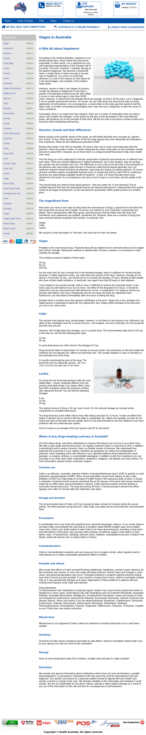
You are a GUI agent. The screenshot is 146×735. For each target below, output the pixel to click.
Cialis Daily (8, 63)
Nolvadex (7, 203)
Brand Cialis (8, 183)
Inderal (6, 233)
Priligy (6, 178)
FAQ (41, 21)
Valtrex (6, 78)
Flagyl (6, 43)
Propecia (7, 128)
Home (8, 21)
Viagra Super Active (12, 218)
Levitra (6, 68)
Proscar (6, 73)
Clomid (6, 123)
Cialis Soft (7, 168)
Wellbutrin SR (9, 93)
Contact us (68, 21)
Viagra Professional (12, 88)
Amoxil (6, 173)
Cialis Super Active (11, 188)
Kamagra (7, 208)
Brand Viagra (9, 223)
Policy (53, 21)
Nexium (6, 58)
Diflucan (7, 98)
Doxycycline (8, 113)
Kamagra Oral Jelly (11, 193)
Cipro (5, 103)
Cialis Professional (11, 133)
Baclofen (7, 108)
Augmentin (8, 48)
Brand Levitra (9, 228)
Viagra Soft (8, 153)
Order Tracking (25, 21)
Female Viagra (9, 163)
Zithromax (7, 83)
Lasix (5, 158)
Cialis (5, 198)
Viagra (6, 213)
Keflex (6, 148)
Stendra (6, 118)
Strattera (7, 53)
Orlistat (6, 143)
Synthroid (7, 138)
